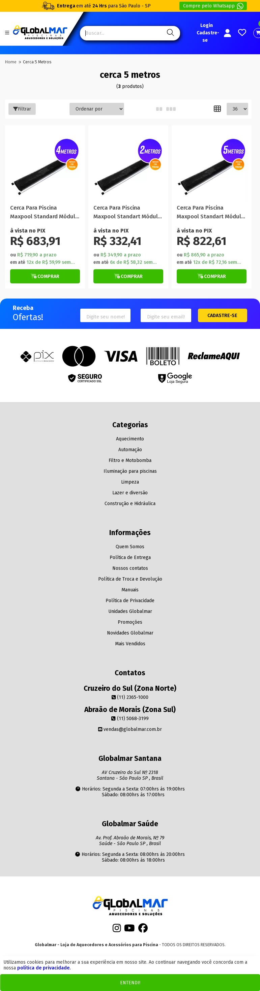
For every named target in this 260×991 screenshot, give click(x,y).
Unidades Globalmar (130, 611)
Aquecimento (130, 439)
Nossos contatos (130, 568)
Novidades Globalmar (130, 633)
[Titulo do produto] (45, 165)
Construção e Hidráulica (130, 503)
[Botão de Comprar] (45, 276)
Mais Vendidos (130, 644)
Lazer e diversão (130, 493)
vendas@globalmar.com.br (130, 729)
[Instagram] (117, 930)
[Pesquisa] (169, 33)
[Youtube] (129, 930)
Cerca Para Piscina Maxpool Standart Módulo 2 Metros (127, 212)
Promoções (130, 622)
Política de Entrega (130, 557)
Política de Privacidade (130, 600)
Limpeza (130, 482)
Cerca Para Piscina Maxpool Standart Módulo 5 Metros (210, 212)
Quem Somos (130, 547)
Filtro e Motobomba (130, 460)
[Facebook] (143, 930)
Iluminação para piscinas (130, 471)
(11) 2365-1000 (130, 697)
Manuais (130, 590)
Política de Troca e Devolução (130, 579)
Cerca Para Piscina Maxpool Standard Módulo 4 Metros (44, 212)
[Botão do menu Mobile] (7, 33)
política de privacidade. (43, 968)
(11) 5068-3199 (129, 718)
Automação (130, 450)
